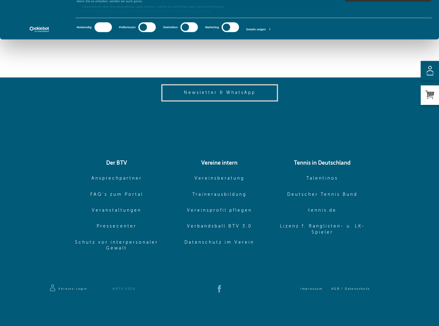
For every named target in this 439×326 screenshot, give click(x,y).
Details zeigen (256, 66)
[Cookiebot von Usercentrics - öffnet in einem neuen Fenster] (39, 67)
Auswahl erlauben (388, 23)
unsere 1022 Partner (103, 15)
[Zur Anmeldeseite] (68, 289)
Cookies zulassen (388, 11)
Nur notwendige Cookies (388, 34)
